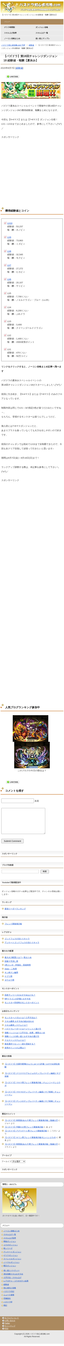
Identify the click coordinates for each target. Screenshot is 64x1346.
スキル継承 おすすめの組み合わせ (19, 1021)
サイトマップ (10, 1326)
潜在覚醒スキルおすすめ (13, 1274)
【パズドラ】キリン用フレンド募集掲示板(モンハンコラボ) (30, 1137)
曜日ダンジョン (10, 1266)
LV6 (9, 279)
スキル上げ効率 (10, 33)
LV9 (9, 237)
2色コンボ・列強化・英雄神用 (18, 965)
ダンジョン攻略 (42, 27)
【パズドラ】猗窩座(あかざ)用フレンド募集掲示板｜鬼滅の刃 (31, 1120)
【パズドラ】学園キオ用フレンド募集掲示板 (24, 1127)
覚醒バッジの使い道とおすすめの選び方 (22, 1036)
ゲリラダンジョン (11, 1255)
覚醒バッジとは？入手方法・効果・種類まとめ (25, 1033)
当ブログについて (12, 1318)
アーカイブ (6, 1161)
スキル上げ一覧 (42, 33)
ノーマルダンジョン (12, 1262)
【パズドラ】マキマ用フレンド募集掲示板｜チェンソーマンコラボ (32, 1084)
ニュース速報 (9, 1295)
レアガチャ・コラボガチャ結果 (16, 1281)
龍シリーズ (8, 1248)
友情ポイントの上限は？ (15, 1048)
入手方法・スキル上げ (12, 1278)
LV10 (9, 223)
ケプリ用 (8, 976)
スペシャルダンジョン (12, 1259)
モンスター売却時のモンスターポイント (22, 1002)
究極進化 (7, 1298)
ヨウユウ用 (9, 980)
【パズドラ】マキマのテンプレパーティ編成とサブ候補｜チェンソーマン (32, 1093)
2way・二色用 (11, 969)
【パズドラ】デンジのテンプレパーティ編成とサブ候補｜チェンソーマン (32, 1102)
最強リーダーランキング (15, 909)
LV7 (9, 265)
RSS (6, 1329)
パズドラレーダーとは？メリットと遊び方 (23, 1029)
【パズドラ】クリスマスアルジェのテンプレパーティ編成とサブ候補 (32, 1074)
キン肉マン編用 (11, 972)
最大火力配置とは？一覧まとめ (18, 957)
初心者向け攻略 (10, 1288)
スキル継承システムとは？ (16, 1025)
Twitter (7, 1323)
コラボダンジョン (11, 1245)
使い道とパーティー (12, 1270)
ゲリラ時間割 (9, 27)
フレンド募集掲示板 (13, 924)
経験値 (19, 68)
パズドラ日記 (9, 1291)
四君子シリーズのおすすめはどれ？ (20, 995)
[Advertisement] (32, 171)
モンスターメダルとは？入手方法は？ (21, 1018)
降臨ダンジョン (10, 1241)
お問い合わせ (10, 1321)
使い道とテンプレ (43, 38)
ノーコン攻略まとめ (12, 38)
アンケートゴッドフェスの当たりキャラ (22, 942)
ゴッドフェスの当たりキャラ (17, 939)
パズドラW (8, 1302)
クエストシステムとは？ (15, 1040)
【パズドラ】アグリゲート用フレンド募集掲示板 (26, 1131)
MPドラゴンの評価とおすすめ (18, 999)
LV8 (9, 251)
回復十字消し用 (11, 961)
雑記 (5, 1305)
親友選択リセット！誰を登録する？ (20, 1044)
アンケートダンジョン (12, 1252)
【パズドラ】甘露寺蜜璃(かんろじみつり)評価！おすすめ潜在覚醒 (32, 1065)
